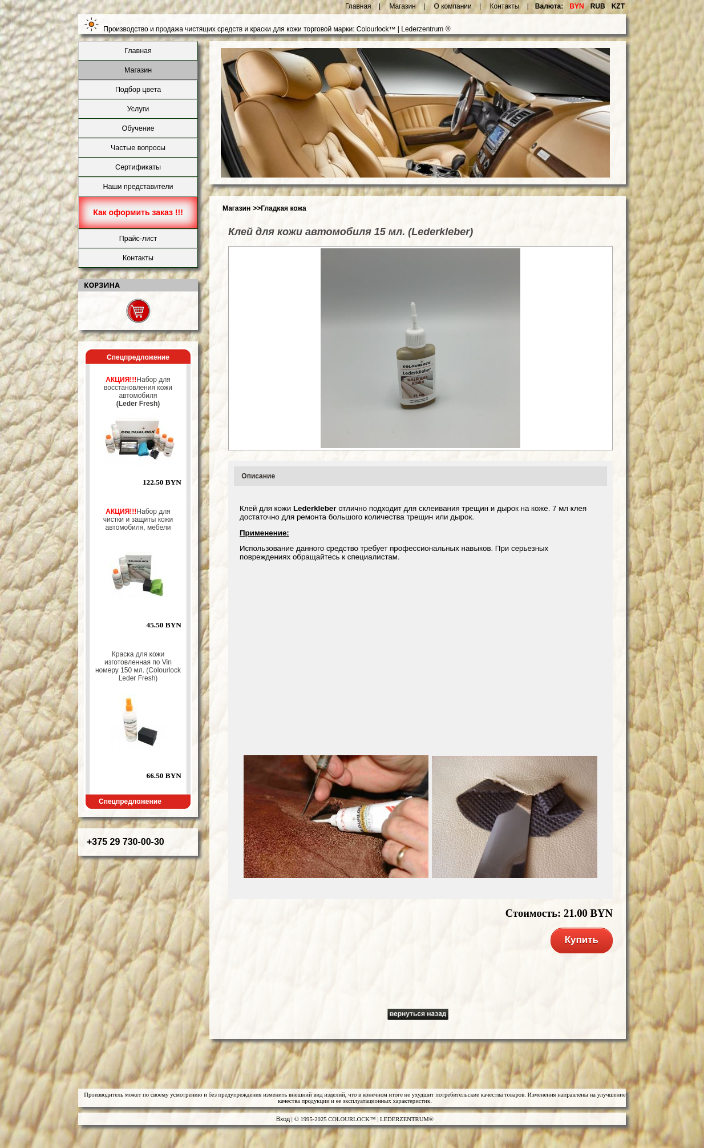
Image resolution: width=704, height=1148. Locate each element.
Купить (581, 939)
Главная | (363, 6)
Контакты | (509, 6)
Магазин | (407, 6)
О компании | (458, 6)
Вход (283, 1118)
